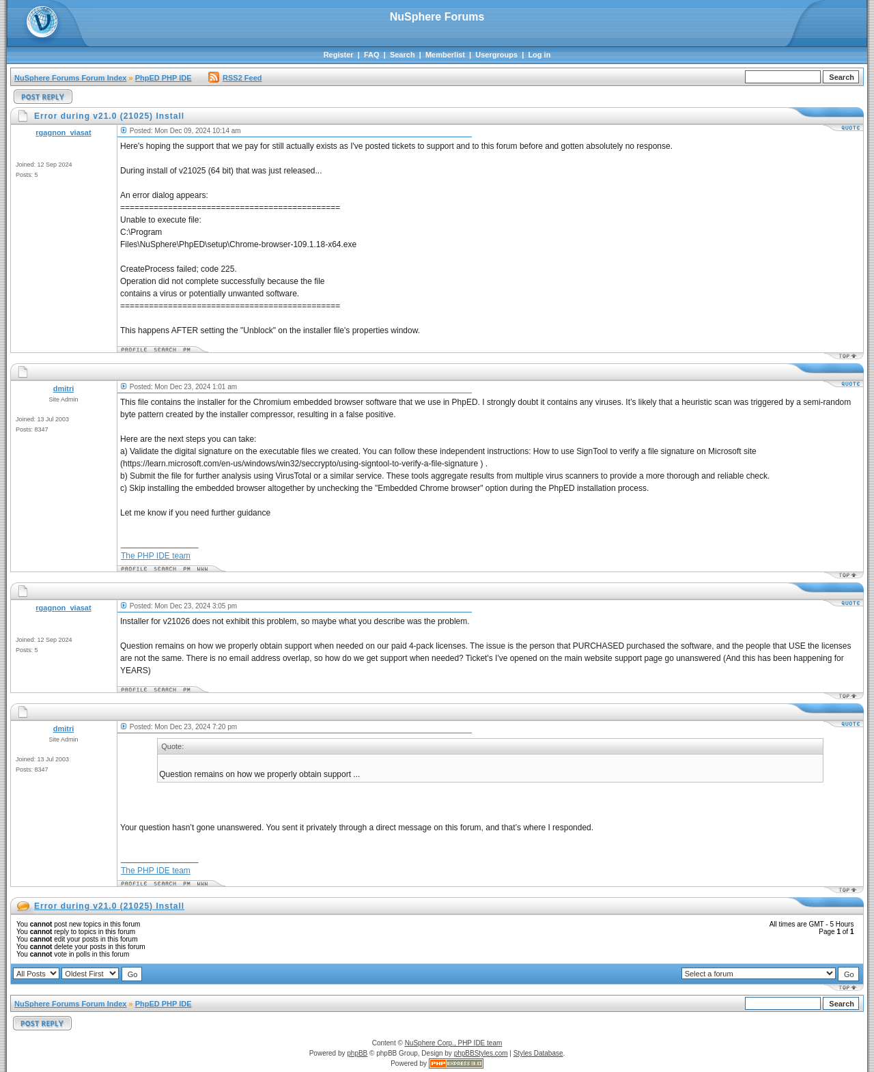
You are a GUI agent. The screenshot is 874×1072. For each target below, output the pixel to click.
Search (402, 55)
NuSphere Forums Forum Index (70, 78)
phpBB (357, 1053)
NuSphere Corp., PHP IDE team (454, 1043)
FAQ (372, 55)
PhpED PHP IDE (163, 78)
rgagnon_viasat (63, 132)
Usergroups (496, 55)
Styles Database (538, 1053)
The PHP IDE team (156, 556)
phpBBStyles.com (481, 1053)
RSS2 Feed (235, 78)
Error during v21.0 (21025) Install (109, 906)
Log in (539, 55)
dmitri (63, 388)
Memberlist (445, 55)
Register (339, 55)
